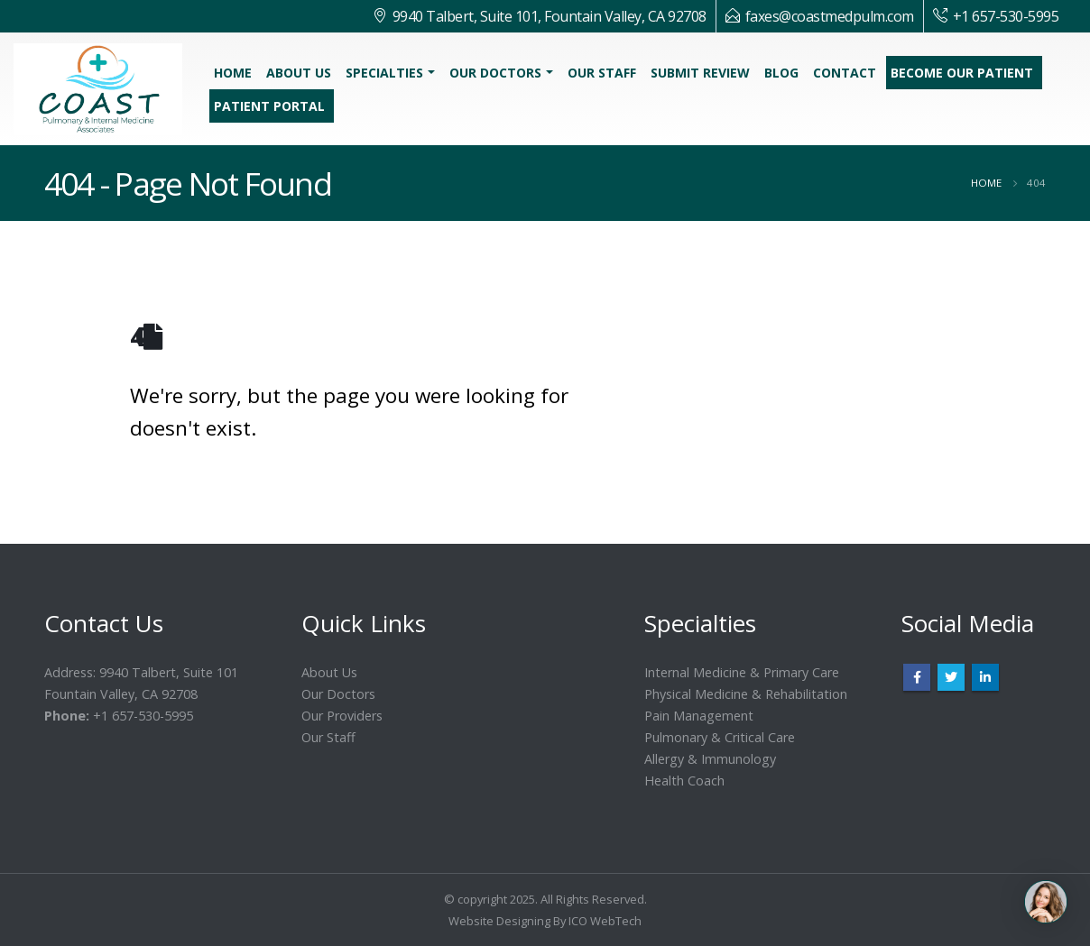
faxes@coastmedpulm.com (829, 16)
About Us (298, 72)
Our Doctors (495, 72)
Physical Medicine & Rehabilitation (745, 694)
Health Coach (684, 780)
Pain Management (698, 715)
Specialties (384, 72)
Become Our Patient (962, 72)
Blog (781, 72)
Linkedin (985, 677)
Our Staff (602, 72)
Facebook (916, 677)
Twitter (951, 677)
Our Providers (342, 715)
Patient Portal (269, 106)
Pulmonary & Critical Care (719, 737)
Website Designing (499, 921)
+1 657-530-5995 (1006, 16)
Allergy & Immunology (710, 758)
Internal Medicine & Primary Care (741, 672)
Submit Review (700, 72)
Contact (844, 72)
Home (233, 72)
